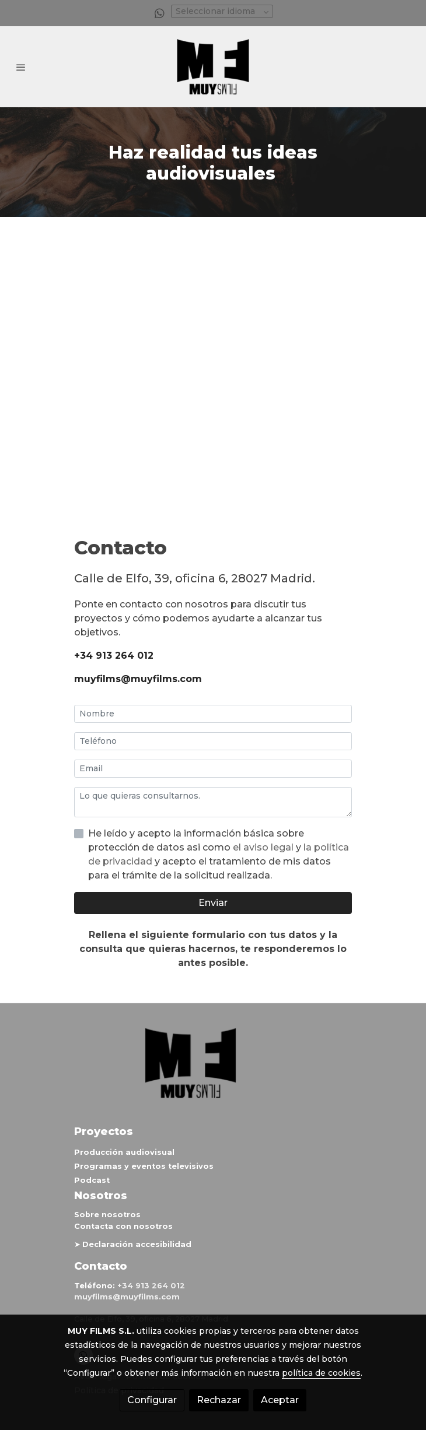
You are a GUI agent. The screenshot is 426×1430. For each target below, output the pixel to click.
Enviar (213, 902)
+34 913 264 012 (113, 655)
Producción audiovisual (124, 1152)
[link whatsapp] (160, 12)
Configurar (152, 1400)
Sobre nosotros (107, 1214)
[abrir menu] (21, 67)
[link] (213, 67)
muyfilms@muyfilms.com (138, 678)
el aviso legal (264, 847)
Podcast (92, 1180)
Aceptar (280, 1400)
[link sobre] (213, 1070)
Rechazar (219, 1400)
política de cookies (321, 1373)
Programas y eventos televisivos (144, 1166)
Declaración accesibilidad (136, 1244)
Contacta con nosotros (123, 1226)
